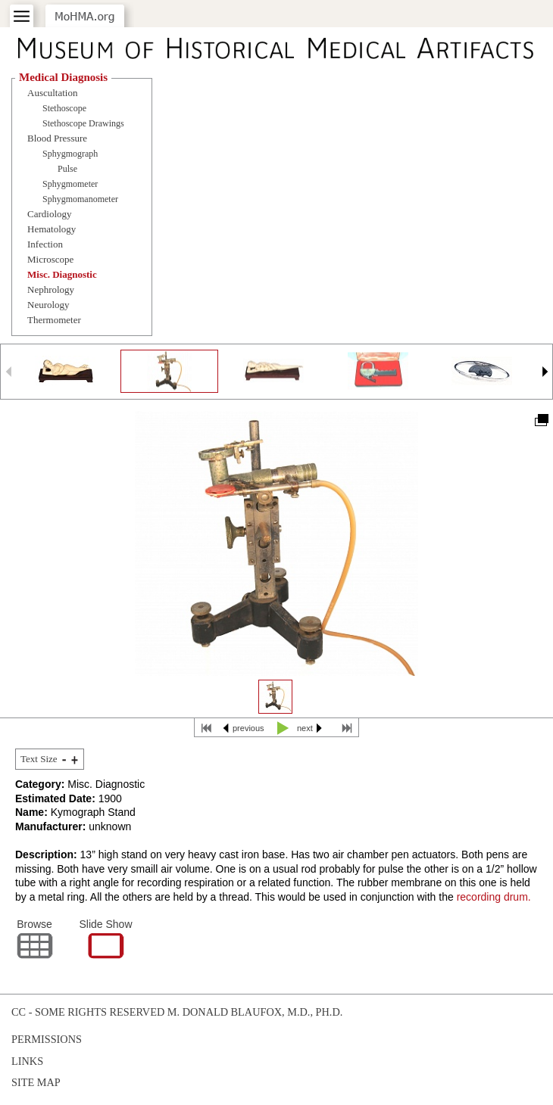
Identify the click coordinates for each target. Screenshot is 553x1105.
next (305, 728)
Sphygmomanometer (80, 199)
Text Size (39, 758)
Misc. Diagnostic (62, 274)
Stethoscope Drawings (83, 123)
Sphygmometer (70, 184)
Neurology (48, 304)
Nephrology (50, 289)
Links (27, 1061)
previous (248, 728)
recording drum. (494, 897)
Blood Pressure (57, 138)
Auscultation (52, 92)
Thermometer (54, 319)
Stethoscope (64, 108)
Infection (45, 244)
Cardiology (49, 213)
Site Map (36, 1082)
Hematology (51, 229)
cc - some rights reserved (87, 1012)
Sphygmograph (70, 153)
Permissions (46, 1039)
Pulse (67, 168)
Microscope (50, 259)
